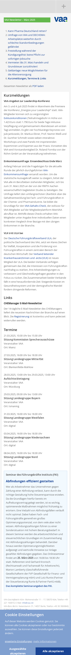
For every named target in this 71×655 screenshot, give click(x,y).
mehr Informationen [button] (44, 641)
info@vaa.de (28, 602)
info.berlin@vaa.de (18, 609)
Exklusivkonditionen (15, 118)
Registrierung (21, 316)
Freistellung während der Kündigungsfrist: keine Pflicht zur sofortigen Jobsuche (26, 54)
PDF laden (38, 86)
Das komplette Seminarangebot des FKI (29, 586)
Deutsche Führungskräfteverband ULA (29, 238)
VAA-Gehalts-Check (35, 205)
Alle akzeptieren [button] (53, 651)
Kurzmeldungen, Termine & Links (27, 78)
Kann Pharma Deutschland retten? (27, 31)
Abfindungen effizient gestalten (30, 481)
